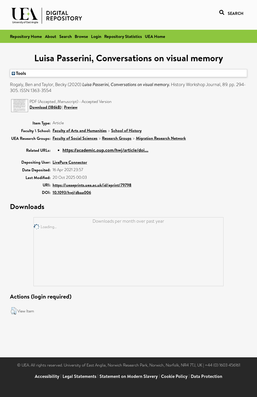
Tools (19, 73)
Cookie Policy (174, 376)
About (50, 36)
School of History (126, 130)
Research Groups (116, 138)
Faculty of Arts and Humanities (80, 130)
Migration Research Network (161, 138)
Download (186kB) (45, 107)
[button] (13, 311)
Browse (81, 36)
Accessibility (47, 376)
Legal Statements (79, 376)
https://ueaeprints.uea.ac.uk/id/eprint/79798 (92, 185)
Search (65, 36)
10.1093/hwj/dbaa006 (72, 192)
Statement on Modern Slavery (128, 376)
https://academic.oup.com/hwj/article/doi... (105, 150)
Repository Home (26, 36)
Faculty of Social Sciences (75, 138)
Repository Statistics (123, 36)
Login (96, 36)
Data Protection (206, 376)
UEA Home (155, 36)
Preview (70, 107)
